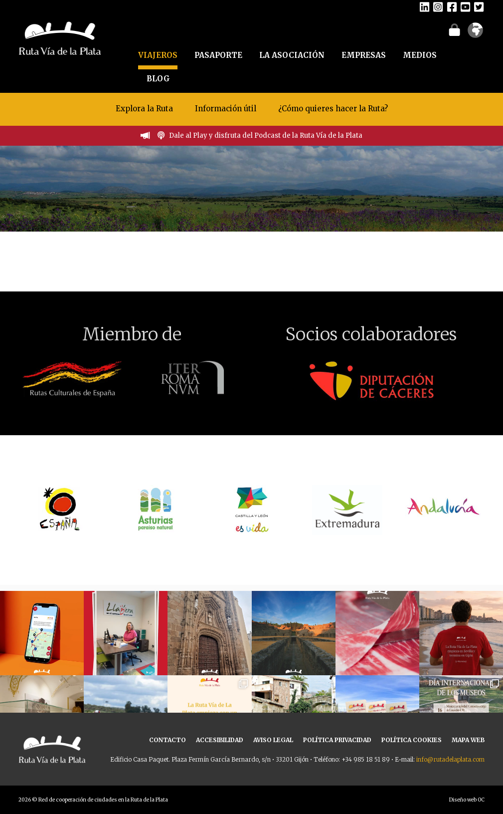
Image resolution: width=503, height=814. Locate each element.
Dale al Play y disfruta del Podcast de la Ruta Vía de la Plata (265, 135)
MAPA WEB (468, 740)
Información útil (225, 108)
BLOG (158, 78)
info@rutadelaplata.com (450, 759)
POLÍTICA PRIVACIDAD (337, 740)
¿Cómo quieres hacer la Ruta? (333, 108)
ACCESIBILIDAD (219, 740)
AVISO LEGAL (273, 740)
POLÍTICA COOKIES (411, 740)
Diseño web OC (467, 800)
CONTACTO (167, 740)
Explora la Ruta (144, 108)
